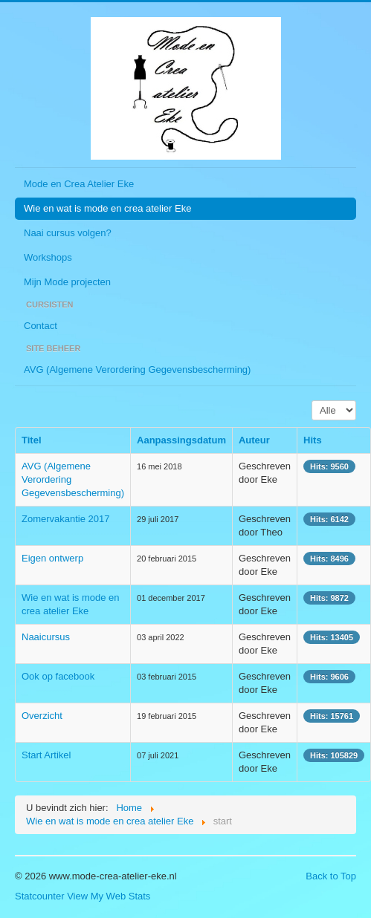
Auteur (254, 440)
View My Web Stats (108, 896)
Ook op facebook (58, 676)
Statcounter (40, 896)
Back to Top (331, 876)
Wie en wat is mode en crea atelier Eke (107, 208)
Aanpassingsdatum (181, 440)
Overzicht (42, 715)
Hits (312, 440)
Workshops (48, 257)
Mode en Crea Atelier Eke (79, 183)
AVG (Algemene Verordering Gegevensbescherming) (137, 369)
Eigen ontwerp (52, 558)
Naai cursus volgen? (68, 232)
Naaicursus (46, 636)
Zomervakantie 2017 (66, 518)
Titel (32, 440)
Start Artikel (46, 755)
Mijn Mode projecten (67, 281)
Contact (40, 325)
